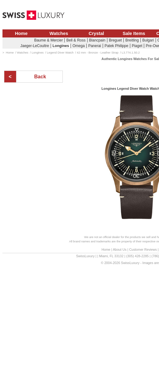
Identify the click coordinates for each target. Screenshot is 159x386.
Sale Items (133, 33)
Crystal (96, 33)
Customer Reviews (143, 249)
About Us (120, 249)
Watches (58, 33)
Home (21, 33)
